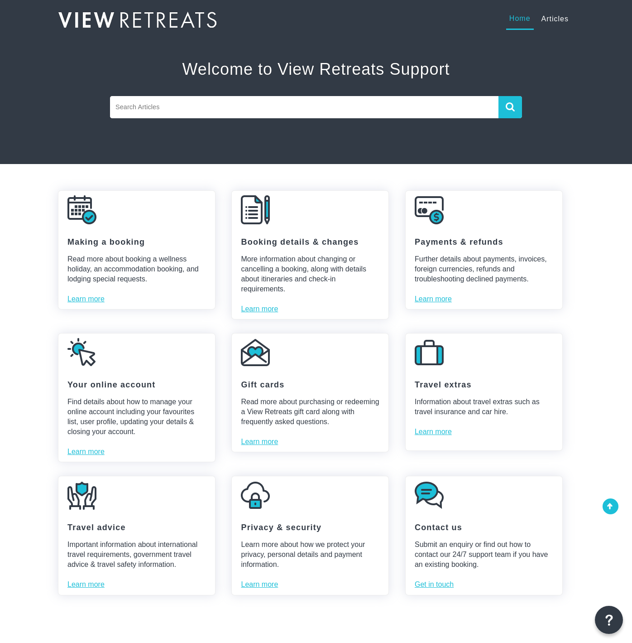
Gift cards (262, 384)
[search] (304, 107)
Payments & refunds (459, 242)
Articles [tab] (555, 19)
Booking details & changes (300, 242)
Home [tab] (520, 18)
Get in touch (434, 584)
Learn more (86, 299)
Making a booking (106, 242)
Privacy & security (281, 527)
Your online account (111, 384)
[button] (510, 107)
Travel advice (96, 527)
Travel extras (443, 384)
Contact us (438, 527)
